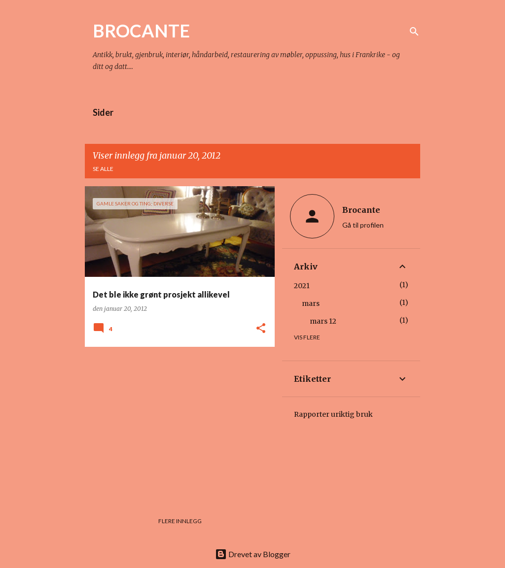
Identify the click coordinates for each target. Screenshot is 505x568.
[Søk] (414, 31)
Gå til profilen (363, 225)
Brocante (361, 210)
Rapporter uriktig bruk (333, 414)
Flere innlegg (180, 521)
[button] (261, 328)
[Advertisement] (176, 423)
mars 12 (323, 321)
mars (311, 303)
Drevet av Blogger (252, 554)
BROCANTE (141, 30)
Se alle (103, 168)
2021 (302, 285)
